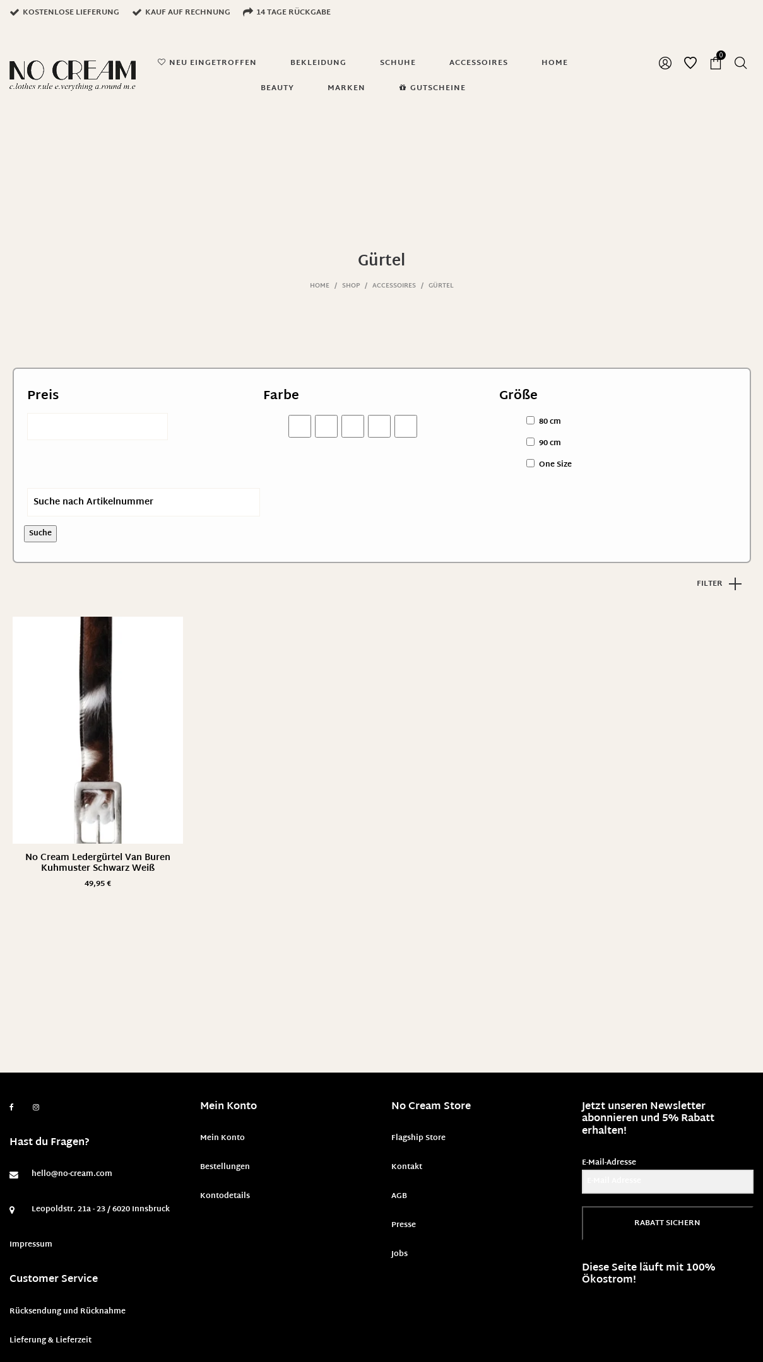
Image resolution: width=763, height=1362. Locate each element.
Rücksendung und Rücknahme (67, 1311)
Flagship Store (418, 1138)
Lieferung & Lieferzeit (50, 1340)
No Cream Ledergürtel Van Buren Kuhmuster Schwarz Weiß (97, 863)
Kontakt (406, 1167)
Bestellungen (225, 1167)
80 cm (550, 422)
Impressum (30, 1245)
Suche (40, 533)
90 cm (550, 443)
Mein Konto (222, 1138)
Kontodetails (225, 1196)
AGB (399, 1196)
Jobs (399, 1254)
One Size (555, 465)
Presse (403, 1225)
